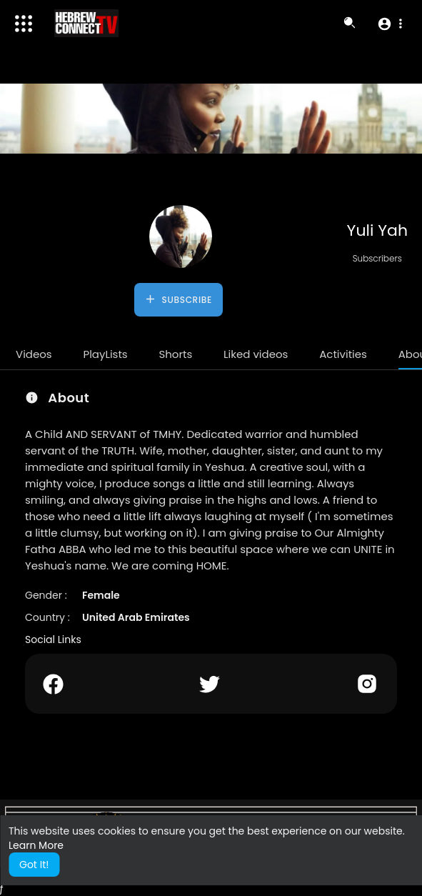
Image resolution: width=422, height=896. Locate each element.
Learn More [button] (36, 845)
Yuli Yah (377, 230)
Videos (34, 354)
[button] (389, 23)
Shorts (175, 354)
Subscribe (178, 299)
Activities (343, 354)
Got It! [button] (34, 864)
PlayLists (105, 354)
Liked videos (255, 354)
